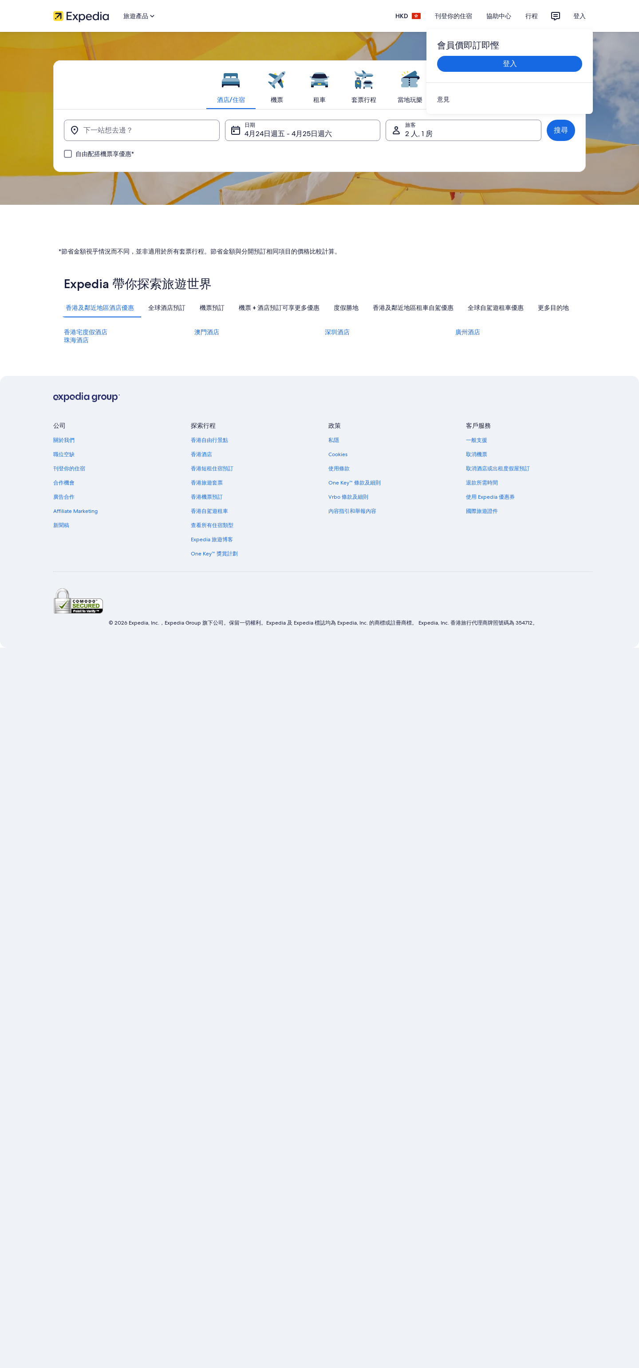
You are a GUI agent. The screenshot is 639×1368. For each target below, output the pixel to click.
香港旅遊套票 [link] (207, 836)
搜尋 (561, 130)
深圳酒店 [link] (337, 686)
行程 (531, 16)
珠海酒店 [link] (76, 694)
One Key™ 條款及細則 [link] (354, 836)
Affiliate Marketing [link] (75, 864)
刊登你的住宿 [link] (69, 822)
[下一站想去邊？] (142, 130)
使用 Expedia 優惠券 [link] (490, 850)
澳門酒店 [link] (206, 686)
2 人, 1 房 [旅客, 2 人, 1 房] (419, 133)
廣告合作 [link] (64, 850)
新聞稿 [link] (61, 879)
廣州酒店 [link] (467, 686)
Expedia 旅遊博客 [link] (212, 893)
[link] (509, 99)
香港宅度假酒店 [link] (85, 686)
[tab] (231, 84)
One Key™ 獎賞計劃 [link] (214, 907)
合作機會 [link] (64, 836)
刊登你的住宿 (453, 16)
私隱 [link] (333, 793)
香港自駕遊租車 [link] (209, 864)
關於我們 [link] (64, 793)
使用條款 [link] (339, 822)
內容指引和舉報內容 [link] (352, 864)
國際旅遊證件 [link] (482, 864)
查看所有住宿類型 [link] (212, 879)
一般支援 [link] (476, 793)
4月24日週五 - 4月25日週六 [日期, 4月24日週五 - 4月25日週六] (288, 133)
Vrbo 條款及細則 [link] (348, 850)
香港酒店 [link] (201, 808)
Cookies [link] (337, 808)
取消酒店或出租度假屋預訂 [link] (498, 822)
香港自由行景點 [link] (209, 793)
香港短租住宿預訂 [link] (212, 822)
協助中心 (498, 16)
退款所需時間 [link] (482, 836)
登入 (579, 16)
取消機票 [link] (476, 808)
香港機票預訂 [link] (207, 850)
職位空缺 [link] (64, 808)
